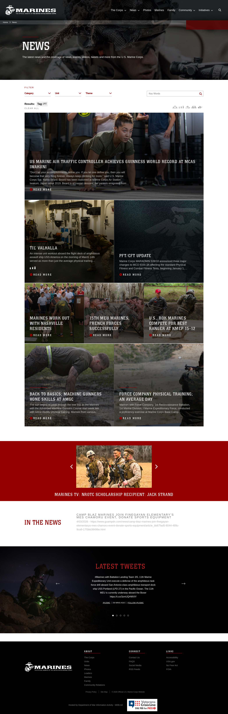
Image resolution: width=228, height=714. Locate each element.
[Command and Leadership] (194, 107)
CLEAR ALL (32, 108)
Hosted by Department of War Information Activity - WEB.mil (96, 705)
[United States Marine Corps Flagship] (30, 10)
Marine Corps (48, 672)
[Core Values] (187, 107)
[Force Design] (175, 107)
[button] (81, 466)
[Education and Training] (181, 107)
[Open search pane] (220, 10)
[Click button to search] (200, 93)
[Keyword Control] (175, 94)
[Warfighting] (200, 107)
